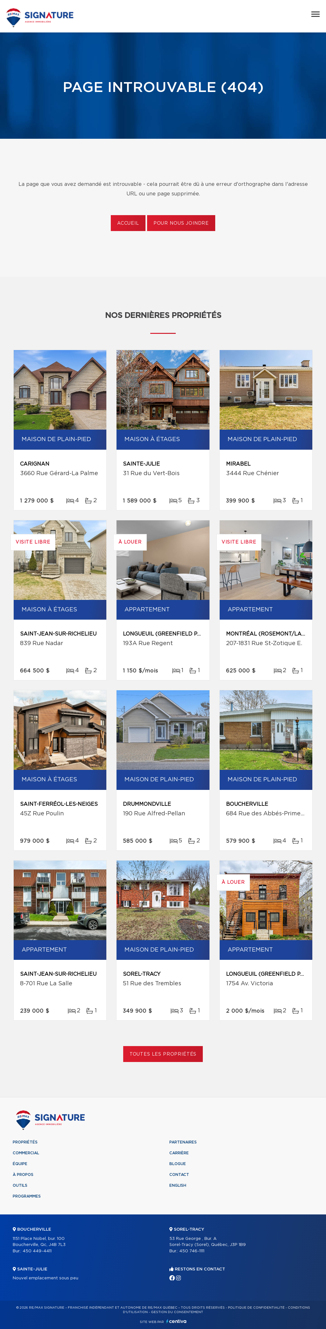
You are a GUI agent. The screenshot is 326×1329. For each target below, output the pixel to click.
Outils (20, 1185)
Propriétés (25, 1142)
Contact (179, 1175)
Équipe (20, 1164)
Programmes (27, 1196)
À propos (23, 1175)
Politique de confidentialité (256, 1307)
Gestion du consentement (177, 1312)
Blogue (177, 1164)
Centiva (176, 1321)
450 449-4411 (37, 1251)
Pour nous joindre (181, 223)
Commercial (26, 1153)
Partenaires (183, 1142)
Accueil (128, 223)
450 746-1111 (191, 1251)
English (177, 1185)
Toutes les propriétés (163, 1054)
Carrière (179, 1153)
